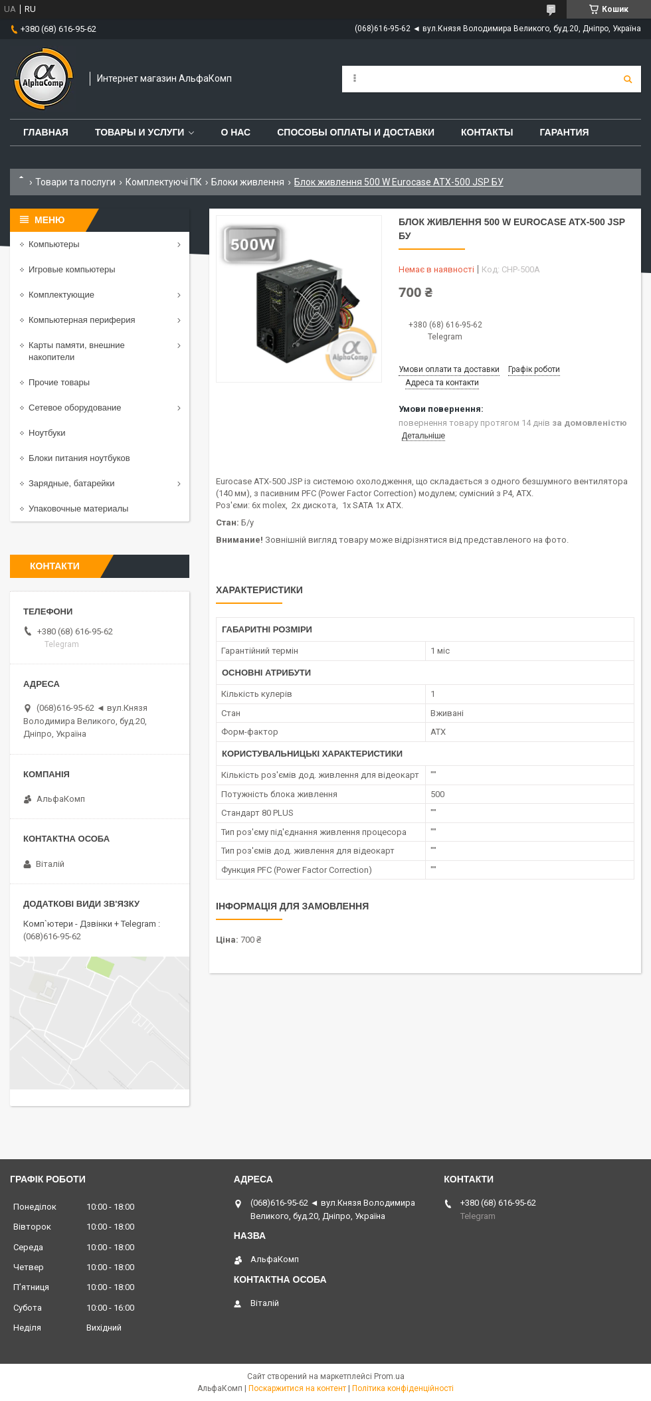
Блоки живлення (247, 182)
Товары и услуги (140, 132)
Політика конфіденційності (403, 1388)
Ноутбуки (47, 433)
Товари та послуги (75, 182)
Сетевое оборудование (75, 408)
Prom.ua (389, 1376)
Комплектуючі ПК (164, 182)
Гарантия (564, 132)
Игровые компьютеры (72, 269)
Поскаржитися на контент (297, 1388)
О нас (235, 132)
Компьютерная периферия (82, 320)
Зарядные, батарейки (72, 483)
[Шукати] (627, 79)
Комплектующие (61, 295)
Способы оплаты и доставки (355, 132)
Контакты (487, 132)
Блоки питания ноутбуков (79, 458)
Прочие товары (59, 382)
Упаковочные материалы (78, 509)
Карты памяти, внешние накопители (77, 351)
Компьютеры (54, 244)
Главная (45, 132)
